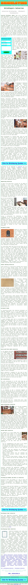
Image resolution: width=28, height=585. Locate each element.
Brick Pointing (10, 561)
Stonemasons (24, 559)
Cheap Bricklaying (5, 560)
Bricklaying (3, 166)
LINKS (14, 5)
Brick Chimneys (8, 559)
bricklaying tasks (15, 548)
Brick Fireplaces (10, 557)
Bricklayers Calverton (20, 568)
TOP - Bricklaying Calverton (7, 568)
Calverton (20, 166)
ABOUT (17, 5)
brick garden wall (12, 468)
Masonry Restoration (8, 554)
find (5, 515)
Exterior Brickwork (18, 554)
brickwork (20, 66)
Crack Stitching (18, 562)
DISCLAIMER (25, 5)
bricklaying (17, 41)
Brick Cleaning (19, 558)
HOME (12, 5)
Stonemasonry (10, 562)
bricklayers (12, 109)
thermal (20, 60)
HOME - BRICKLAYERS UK (14, 573)
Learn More (16, 584)
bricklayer (3, 156)
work (14, 106)
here (10, 526)
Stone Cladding (18, 557)
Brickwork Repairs (17, 560)
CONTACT (20, 5)
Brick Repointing (16, 559)
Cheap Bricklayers (11, 558)
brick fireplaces (23, 541)
